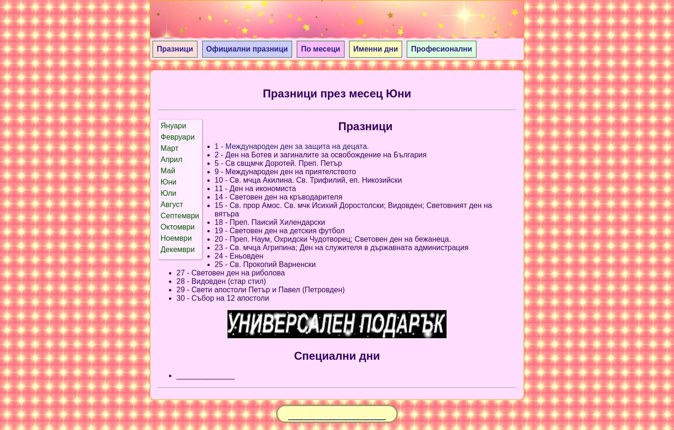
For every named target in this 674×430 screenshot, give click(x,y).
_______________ (337, 413)
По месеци (320, 49)
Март (169, 148)
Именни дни (375, 49)
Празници (175, 49)
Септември (180, 216)
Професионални (441, 49)
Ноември (176, 238)
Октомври (178, 227)
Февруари (178, 137)
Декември (178, 249)
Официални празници (247, 49)
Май (168, 171)
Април (172, 159)
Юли (168, 193)
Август (172, 204)
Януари (173, 126)
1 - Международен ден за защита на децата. (292, 146)
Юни (168, 182)
